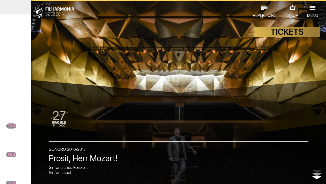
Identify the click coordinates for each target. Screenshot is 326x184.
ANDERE (41, 161)
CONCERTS (17, 154)
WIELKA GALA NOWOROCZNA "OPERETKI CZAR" (36, 118)
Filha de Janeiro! (46, 139)
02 (11, 175)
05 (31, 175)
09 (57, 175)
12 (77, 175)
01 (5, 175)
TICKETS (287, 38)
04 (24, 175)
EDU (38, 154)
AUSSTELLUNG (61, 154)
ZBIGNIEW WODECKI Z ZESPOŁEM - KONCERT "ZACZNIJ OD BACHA (44, 86)
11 (70, 175)
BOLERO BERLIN (52, 102)
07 (44, 175)
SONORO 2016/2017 (117, 146)
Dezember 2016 (42, 7)
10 (64, 175)
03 (18, 175)
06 (37, 175)
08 (50, 175)
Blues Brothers (44, 61)
